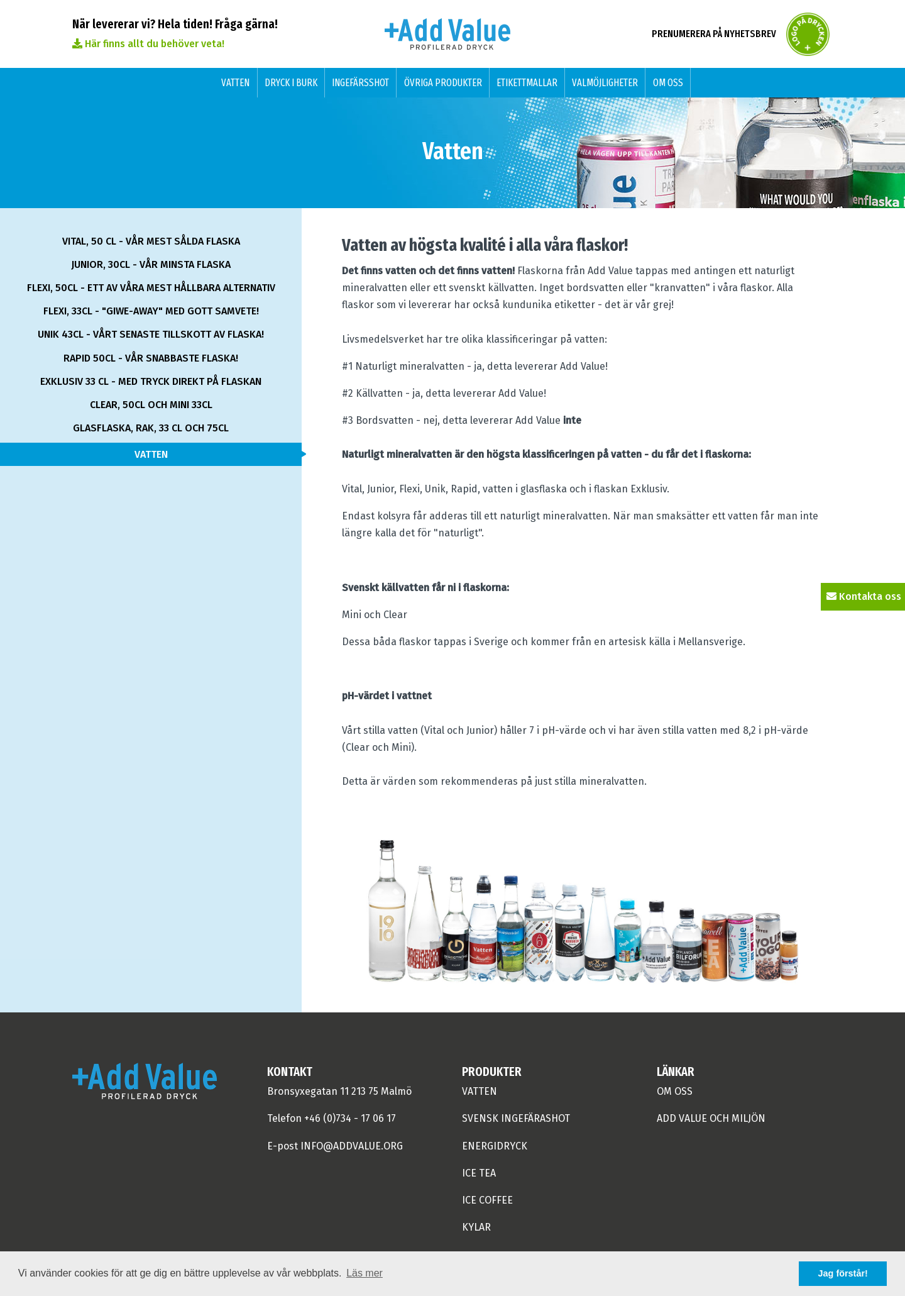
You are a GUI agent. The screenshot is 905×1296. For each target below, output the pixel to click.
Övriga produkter (443, 83)
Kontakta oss (863, 596)
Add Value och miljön (711, 1118)
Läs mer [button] (364, 1273)
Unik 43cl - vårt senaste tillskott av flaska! (151, 334)
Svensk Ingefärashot (516, 1118)
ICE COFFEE (487, 1200)
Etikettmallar (526, 83)
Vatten (235, 83)
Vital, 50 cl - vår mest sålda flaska (151, 241)
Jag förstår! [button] (843, 1273)
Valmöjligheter (605, 83)
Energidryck (494, 1146)
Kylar (476, 1227)
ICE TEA (479, 1173)
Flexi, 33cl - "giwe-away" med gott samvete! (151, 311)
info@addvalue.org (351, 1146)
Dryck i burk (291, 83)
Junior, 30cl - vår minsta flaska (151, 264)
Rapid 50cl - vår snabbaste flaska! (150, 358)
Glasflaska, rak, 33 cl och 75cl (151, 428)
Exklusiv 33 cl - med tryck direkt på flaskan (150, 381)
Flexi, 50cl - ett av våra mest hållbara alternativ (151, 288)
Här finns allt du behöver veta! (148, 44)
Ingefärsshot (360, 83)
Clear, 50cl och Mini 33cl (151, 405)
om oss (675, 1091)
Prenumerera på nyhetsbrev (714, 34)
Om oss (668, 83)
